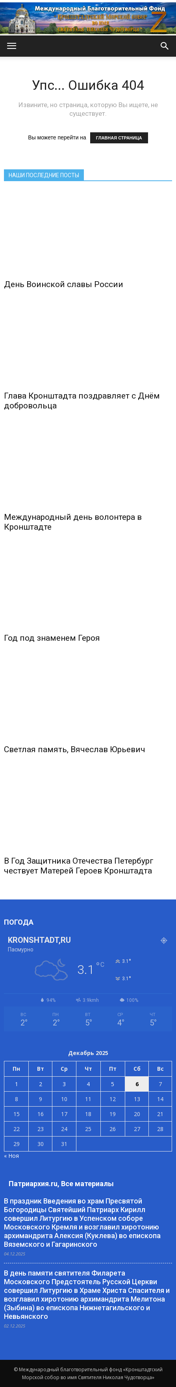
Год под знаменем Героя (52, 638)
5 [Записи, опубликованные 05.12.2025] (112, 1084)
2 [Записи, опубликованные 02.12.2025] (40, 1084)
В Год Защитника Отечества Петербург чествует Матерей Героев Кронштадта (79, 865)
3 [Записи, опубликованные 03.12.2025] (64, 1084)
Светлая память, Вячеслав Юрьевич (74, 749)
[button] (165, 46)
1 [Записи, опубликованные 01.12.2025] (16, 1084)
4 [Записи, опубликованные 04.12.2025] (88, 1084)
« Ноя (11, 1155)
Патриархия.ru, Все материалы (61, 1183)
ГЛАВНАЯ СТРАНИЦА (119, 137)
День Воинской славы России (63, 284)
